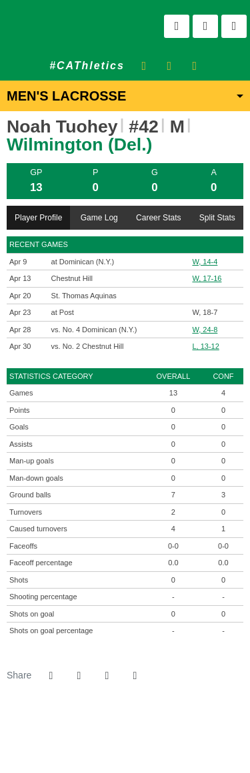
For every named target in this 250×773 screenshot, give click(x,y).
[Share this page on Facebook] (51, 675)
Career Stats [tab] (158, 217)
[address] (84, 739)
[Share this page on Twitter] (79, 675)
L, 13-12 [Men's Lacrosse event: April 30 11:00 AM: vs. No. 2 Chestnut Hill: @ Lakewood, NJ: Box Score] (205, 346)
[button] (135, 675)
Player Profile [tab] (38, 217)
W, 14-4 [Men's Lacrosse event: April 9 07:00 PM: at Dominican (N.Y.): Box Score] (204, 262)
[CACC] (150, 739)
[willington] (100, 739)
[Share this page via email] (107, 675)
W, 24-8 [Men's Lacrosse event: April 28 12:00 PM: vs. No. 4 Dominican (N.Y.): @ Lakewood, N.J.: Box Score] (204, 330)
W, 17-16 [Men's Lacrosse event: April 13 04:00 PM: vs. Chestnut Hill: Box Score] (206, 278)
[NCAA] (117, 739)
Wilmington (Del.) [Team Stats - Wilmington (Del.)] (79, 144)
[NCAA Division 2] (133, 739)
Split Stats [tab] (217, 217)
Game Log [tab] (99, 217)
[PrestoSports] (166, 739)
